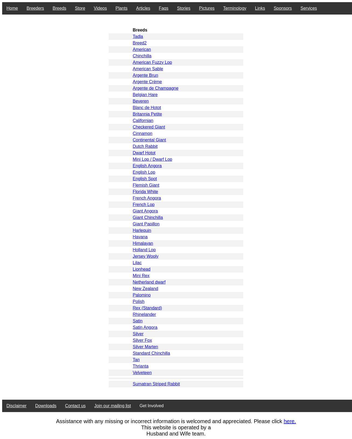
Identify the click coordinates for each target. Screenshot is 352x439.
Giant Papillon (146, 224)
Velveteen (142, 372)
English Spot (145, 178)
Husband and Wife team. (176, 434)
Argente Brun (145, 75)
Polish (139, 301)
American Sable (148, 69)
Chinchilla (142, 56)
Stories (184, 8)
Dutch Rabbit (145, 146)
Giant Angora (145, 211)
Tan (136, 359)
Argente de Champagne (155, 88)
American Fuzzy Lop (152, 62)
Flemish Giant (146, 185)
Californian (143, 120)
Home (12, 8)
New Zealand (145, 288)
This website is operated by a (176, 427)
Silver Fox (142, 340)
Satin (137, 321)
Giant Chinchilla (148, 217)
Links (260, 8)
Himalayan (143, 243)
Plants (121, 8)
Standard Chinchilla (151, 353)
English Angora (147, 165)
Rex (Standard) (147, 308)
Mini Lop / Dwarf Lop (152, 159)
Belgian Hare (145, 94)
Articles (143, 8)
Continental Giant (149, 140)
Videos (100, 8)
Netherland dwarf (149, 282)
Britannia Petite (147, 114)
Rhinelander (144, 314)
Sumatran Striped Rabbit (156, 384)
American (142, 49)
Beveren (141, 101)
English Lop (144, 172)
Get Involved (151, 405)
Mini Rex (141, 275)
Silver (138, 334)
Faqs (163, 8)
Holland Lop (144, 250)
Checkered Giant (149, 127)
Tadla (138, 36)
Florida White (145, 191)
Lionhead (141, 269)
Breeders (35, 8)
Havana (140, 237)
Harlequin (142, 230)
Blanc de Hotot (147, 107)
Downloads (46, 405)
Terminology (234, 8)
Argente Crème (147, 81)
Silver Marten (145, 346)
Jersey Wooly (146, 256)
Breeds (59, 8)
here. (290, 421)
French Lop (143, 204)
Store (80, 8)
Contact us (75, 405)
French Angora (147, 198)
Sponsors (283, 8)
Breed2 (140, 43)
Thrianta (141, 366)
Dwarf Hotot (144, 153)
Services (309, 8)
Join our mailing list (112, 405)
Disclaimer (16, 405)
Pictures (207, 8)
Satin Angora (145, 327)
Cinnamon (142, 133)
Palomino (142, 295)
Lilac (137, 262)
